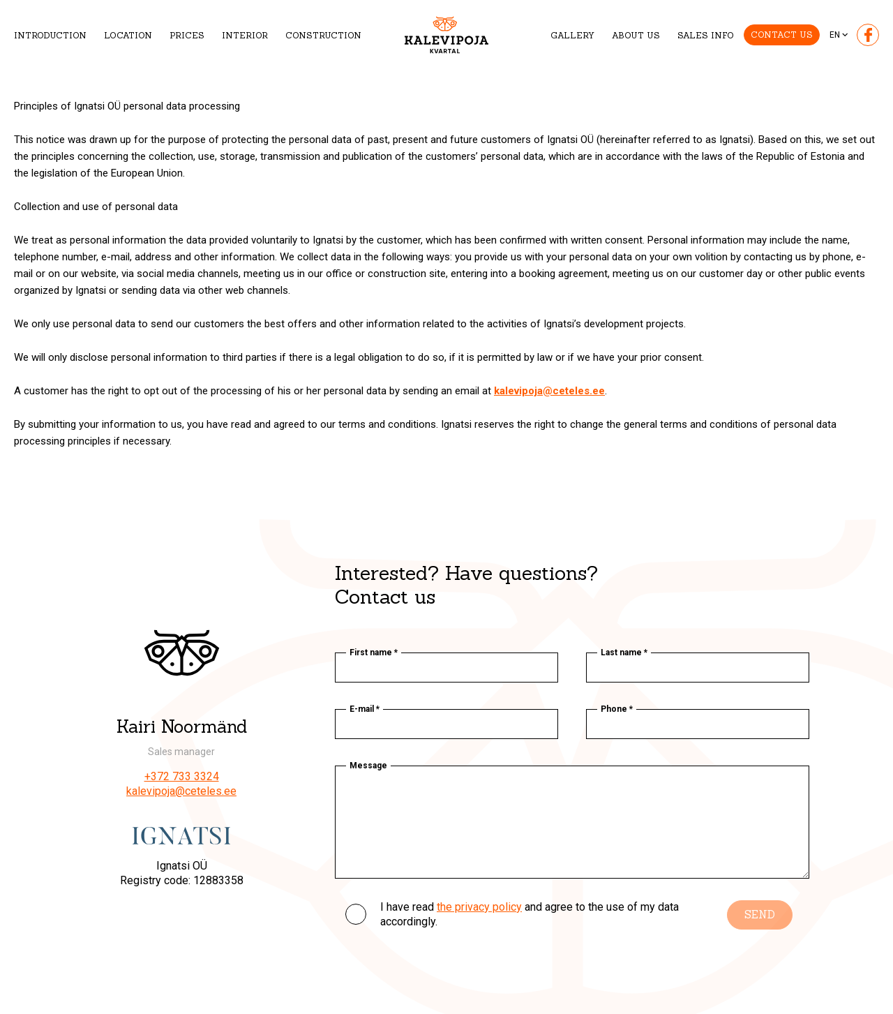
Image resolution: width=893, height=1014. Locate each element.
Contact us (782, 34)
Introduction (50, 35)
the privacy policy (479, 907)
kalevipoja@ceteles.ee (181, 791)
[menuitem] (840, 35)
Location (128, 35)
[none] (840, 35)
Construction (323, 35)
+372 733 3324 (181, 776)
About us (636, 35)
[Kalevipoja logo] (446, 35)
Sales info (705, 35)
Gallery (572, 35)
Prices (187, 35)
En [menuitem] (835, 35)
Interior (245, 35)
